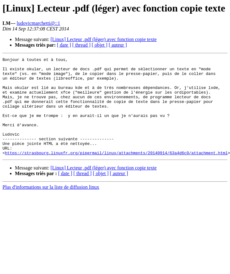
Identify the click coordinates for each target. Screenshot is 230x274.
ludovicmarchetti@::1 (38, 23)
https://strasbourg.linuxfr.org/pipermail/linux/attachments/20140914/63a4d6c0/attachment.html (116, 172)
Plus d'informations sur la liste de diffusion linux (50, 206)
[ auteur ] (118, 45)
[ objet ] (99, 45)
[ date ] (64, 45)
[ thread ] (81, 45)
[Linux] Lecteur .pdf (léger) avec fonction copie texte (104, 39)
